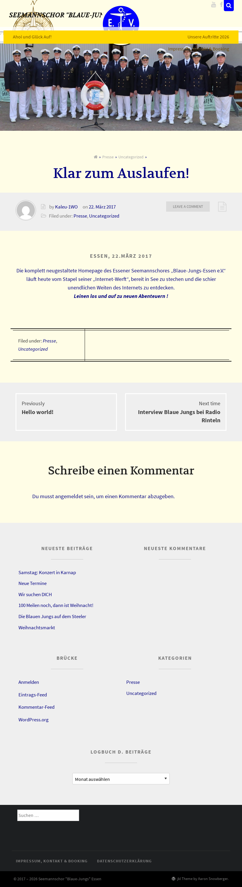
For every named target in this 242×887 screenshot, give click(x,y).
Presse (108, 157)
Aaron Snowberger (213, 878)
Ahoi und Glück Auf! (28, 33)
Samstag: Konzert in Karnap (47, 572)
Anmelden (28, 682)
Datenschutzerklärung (124, 861)
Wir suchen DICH (35, 594)
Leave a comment (188, 206)
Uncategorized (131, 157)
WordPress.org (33, 719)
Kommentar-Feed (36, 707)
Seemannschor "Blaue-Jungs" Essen (80, 18)
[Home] (96, 157)
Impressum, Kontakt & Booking (202, 45)
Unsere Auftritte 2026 (212, 33)
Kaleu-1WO (66, 206)
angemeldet (69, 496)
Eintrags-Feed (32, 694)
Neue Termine (32, 583)
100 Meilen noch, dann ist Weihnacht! (55, 605)
